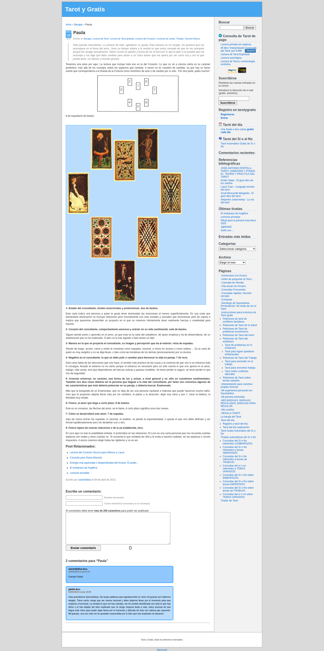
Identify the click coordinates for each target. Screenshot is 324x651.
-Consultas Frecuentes (233, 289)
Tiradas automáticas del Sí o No (238, 437)
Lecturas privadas (230, 216)
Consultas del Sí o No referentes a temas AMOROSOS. (235, 450)
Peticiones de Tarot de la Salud (240, 325)
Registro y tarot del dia (235, 423)
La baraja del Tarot (231, 416)
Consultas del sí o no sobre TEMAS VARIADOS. (238, 496)
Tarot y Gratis (85, 9)
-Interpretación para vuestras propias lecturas (236, 385)
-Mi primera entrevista (233, 396)
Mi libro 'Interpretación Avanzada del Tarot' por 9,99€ (239, 49)
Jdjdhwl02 (226, 226)
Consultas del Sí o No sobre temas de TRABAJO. (238, 489)
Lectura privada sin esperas (236, 44)
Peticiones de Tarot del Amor (238, 335)
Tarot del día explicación (236, 427)
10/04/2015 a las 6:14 (79, 571)
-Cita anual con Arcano (233, 286)
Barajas (78, 24)
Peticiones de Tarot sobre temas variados (237, 379)
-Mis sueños (227, 409)
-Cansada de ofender (232, 282)
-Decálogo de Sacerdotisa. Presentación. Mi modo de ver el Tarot (238, 306)
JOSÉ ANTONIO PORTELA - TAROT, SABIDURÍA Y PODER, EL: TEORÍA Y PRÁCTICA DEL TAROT (238, 172)
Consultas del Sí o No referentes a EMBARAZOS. (238, 442)
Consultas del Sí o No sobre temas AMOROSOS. (238, 483)
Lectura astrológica (231, 57)
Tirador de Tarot (229, 500)
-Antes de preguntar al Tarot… (237, 279)
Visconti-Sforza (192, 38)
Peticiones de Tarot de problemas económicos (235, 330)
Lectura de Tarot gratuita (122, 38)
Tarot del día (227, 420)
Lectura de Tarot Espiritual (235, 54)
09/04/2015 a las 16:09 (79, 592)
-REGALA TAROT (230, 413)
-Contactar (226, 299)
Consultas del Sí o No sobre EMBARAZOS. (238, 476)
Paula (79, 32)
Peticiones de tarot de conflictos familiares (235, 320)
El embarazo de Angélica (234, 213)
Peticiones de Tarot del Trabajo (240, 357)
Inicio (68, 24)
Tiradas (180, 38)
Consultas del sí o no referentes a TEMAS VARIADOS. (234, 468)
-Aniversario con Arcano (234, 275)
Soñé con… (227, 230)
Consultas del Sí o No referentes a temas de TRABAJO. (235, 459)
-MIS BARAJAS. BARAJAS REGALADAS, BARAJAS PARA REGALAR (238, 403)
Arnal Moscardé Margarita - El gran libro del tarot (237, 195)
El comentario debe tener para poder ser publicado (107, 510)
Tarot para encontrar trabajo (240, 367)
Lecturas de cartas (166, 38)
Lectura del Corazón (145, 38)
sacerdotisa (84, 479)
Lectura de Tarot (101, 38)
